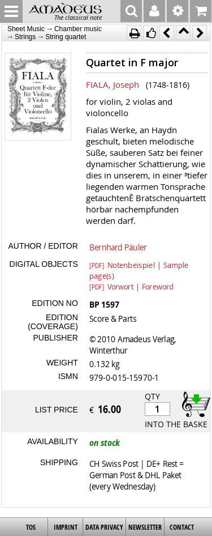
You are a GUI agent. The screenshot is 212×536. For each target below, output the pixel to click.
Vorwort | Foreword (131, 286)
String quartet (65, 37)
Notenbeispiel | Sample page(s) (139, 265)
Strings (25, 37)
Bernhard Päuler (118, 247)
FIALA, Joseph (112, 84)
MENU (11, 11)
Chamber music (78, 29)
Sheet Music (26, 29)
